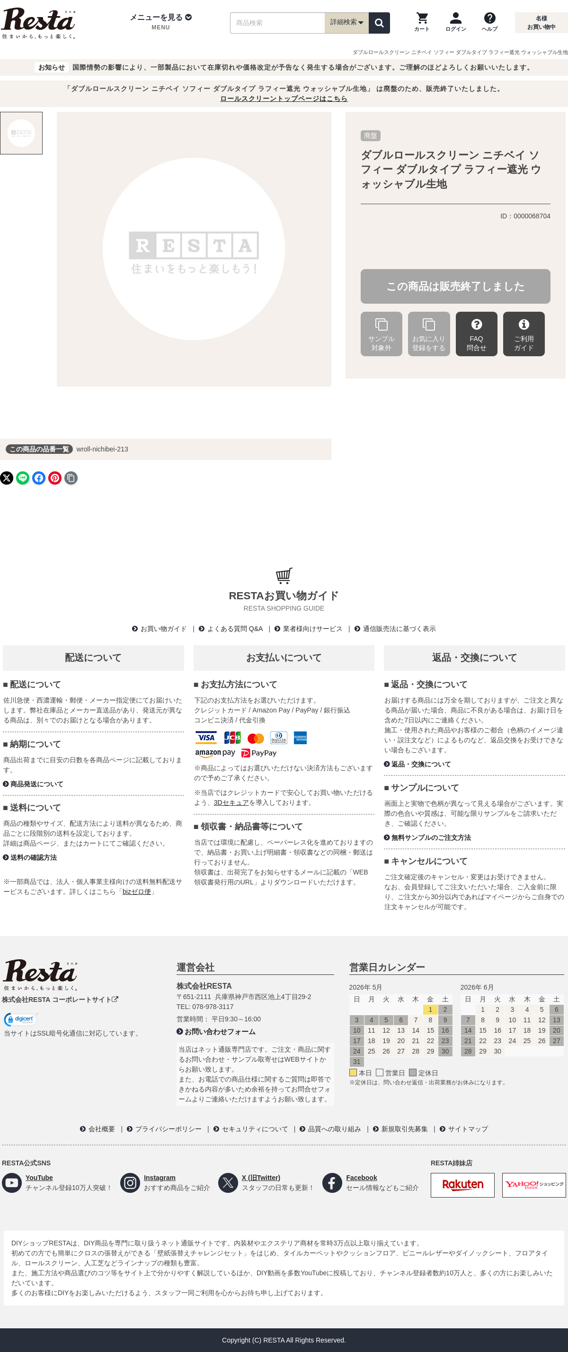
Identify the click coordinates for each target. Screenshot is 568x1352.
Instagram (160, 1177)
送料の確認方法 (33, 857)
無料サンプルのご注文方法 (431, 837)
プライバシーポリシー (168, 1129)
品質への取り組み (334, 1129)
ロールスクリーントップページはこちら (284, 98)
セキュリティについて (255, 1129)
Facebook (361, 1177)
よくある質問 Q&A (235, 628)
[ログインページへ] (455, 22)
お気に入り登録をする (428, 335)
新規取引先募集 (405, 1129)
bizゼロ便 (137, 891)
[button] (161, 22)
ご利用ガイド (524, 335)
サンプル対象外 (381, 335)
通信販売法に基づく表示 (399, 628)
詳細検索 (347, 22)
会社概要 (102, 1129)
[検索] (379, 23)
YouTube (39, 1177)
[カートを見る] (422, 22)
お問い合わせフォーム (220, 1032)
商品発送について (36, 784)
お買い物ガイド (164, 628)
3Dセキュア (231, 802)
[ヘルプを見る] (489, 22)
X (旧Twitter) (261, 1177)
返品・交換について (421, 764)
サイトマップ (468, 1129)
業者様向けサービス (313, 628)
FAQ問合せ (476, 335)
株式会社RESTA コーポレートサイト (60, 999)
